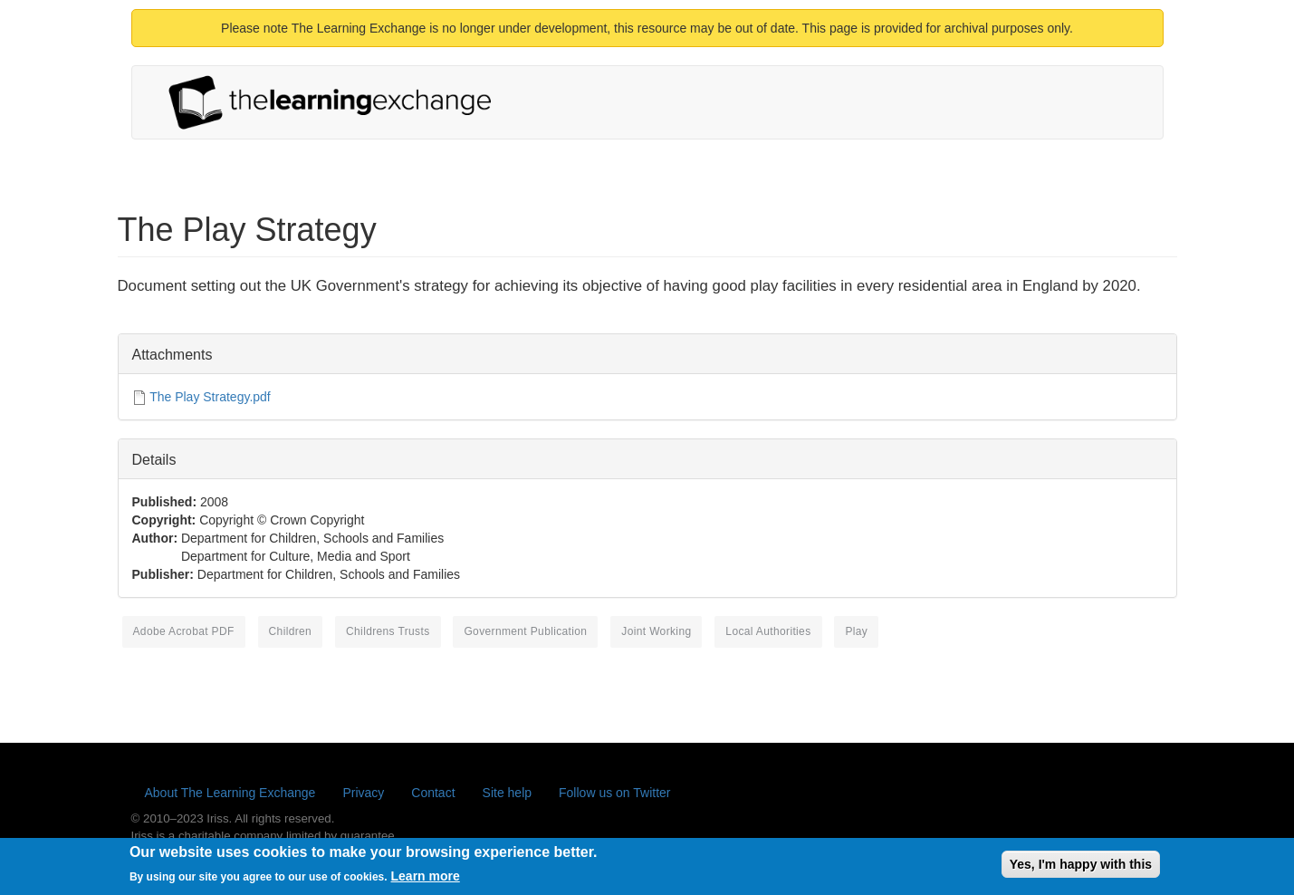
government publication (525, 631)
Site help (507, 792)
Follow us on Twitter (614, 792)
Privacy (363, 792)
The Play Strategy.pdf (210, 397)
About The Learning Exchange (230, 792)
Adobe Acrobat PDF (184, 631)
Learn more (425, 882)
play (856, 631)
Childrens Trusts (387, 631)
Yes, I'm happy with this (1081, 869)
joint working (656, 631)
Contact (433, 792)
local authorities (767, 631)
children (290, 631)
